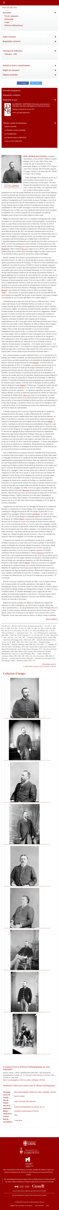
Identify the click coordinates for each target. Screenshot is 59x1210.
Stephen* (23, 385)
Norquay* (35, 363)
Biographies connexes (11, 41)
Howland (27, 395)
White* (3, 293)
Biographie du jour (10, 100)
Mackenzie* (5, 249)
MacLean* (25, 490)
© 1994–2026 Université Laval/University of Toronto (39, 666)
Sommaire (7, 13)
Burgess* (4, 290)
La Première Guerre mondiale (14, 130)
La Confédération (10, 134)
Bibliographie (9, 19)
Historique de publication (12, 51)
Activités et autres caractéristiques (16, 66)
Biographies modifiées (11, 95)
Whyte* (21, 519)
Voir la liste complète (13, 141)
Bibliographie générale (49, 664)
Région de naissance (11, 70)
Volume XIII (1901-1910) (9, 7)
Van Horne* (36, 514)
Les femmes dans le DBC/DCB (15, 137)
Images (7, 22)
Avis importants (39, 1205)
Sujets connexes (9, 37)
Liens (47, 1205)
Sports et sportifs (10, 126)
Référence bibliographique (13, 25)
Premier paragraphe (11, 16)
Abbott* (27, 563)
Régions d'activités (10, 75)
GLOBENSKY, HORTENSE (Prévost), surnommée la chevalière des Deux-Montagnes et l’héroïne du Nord (31, 105)
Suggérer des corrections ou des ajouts (21, 1205)
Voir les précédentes (21, 112)
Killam (24, 249)
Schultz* (50, 421)
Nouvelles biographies (11, 91)
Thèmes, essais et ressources (15, 123)
